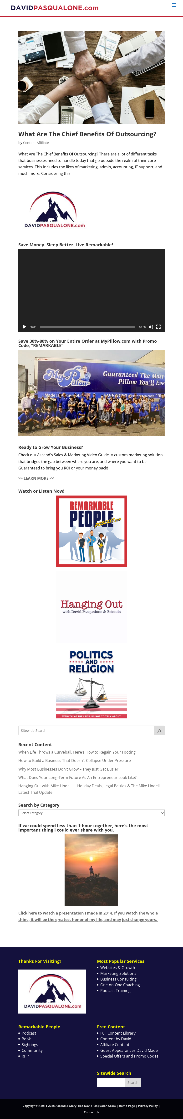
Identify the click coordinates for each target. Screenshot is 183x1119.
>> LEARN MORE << (36, 478)
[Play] (24, 327)
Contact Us (91, 1112)
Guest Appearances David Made (129, 1050)
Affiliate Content (114, 1044)
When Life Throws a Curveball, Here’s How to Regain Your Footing (77, 752)
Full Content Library (118, 1033)
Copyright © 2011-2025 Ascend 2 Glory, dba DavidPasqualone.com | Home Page (79, 1106)
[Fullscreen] (158, 327)
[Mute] (150, 327)
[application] (91, 290)
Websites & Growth (117, 967)
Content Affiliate (36, 142)
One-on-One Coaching (120, 984)
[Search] (159, 730)
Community (32, 1050)
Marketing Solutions (118, 973)
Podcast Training (115, 990)
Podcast (29, 1033)
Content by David (115, 1039)
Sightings (30, 1044)
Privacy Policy (148, 1106)
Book (26, 1039)
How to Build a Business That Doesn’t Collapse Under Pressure (74, 760)
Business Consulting (118, 979)
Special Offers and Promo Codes (129, 1056)
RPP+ (26, 1056)
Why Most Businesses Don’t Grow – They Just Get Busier (68, 769)
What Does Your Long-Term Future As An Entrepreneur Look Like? (77, 777)
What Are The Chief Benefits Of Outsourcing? (87, 134)
